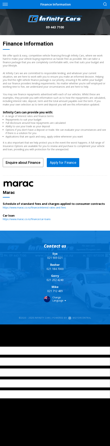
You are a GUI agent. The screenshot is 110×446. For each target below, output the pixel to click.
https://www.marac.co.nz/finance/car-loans (27, 219)
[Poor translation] (8, 343)
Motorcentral (79, 317)
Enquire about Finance (23, 162)
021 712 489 (55, 291)
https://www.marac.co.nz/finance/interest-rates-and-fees (34, 207)
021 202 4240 (55, 280)
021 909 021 (55, 258)
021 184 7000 (55, 269)
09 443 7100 (55, 27)
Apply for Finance (63, 162)
